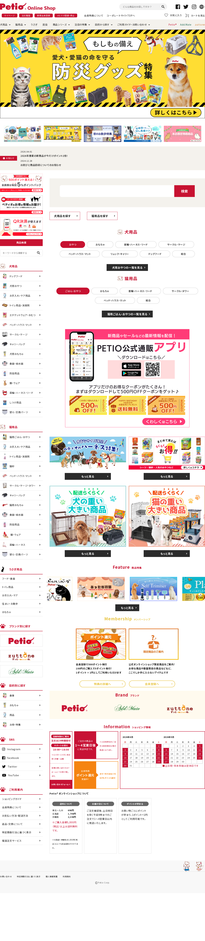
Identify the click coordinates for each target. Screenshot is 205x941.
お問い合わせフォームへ (61, 784)
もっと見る (87, 476)
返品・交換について (12, 824)
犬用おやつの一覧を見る (127, 267)
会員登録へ (152, 684)
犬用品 (4, 24)
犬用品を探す (62, 216)
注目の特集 (81, 24)
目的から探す (102, 24)
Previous (51, 590)
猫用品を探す (99, 216)
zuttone (200, 24)
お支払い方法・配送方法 (15, 815)
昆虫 (45, 24)
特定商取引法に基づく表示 (16, 832)
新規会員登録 (43, 15)
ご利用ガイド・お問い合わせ (132, 24)
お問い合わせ (6, 876)
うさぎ (34, 24)
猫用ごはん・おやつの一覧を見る (127, 314)
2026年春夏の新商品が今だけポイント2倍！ (44, 155)
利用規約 (67, 876)
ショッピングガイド (12, 799)
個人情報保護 (52, 876)
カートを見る (195, 15)
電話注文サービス (12, 840)
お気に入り (173, 15)
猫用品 (19, 24)
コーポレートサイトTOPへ (121, 15)
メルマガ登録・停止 (66, 15)
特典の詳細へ (102, 684)
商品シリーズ (60, 24)
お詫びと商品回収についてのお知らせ (40, 165)
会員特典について (94, 15)
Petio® (172, 24)
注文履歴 (26, 15)
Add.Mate (186, 24)
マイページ (9, 15)
